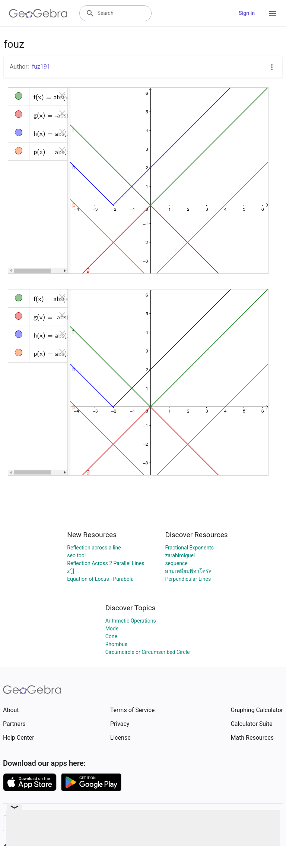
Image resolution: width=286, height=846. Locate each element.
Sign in (247, 13)
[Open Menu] (272, 13)
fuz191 (41, 66)
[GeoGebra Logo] (38, 13)
